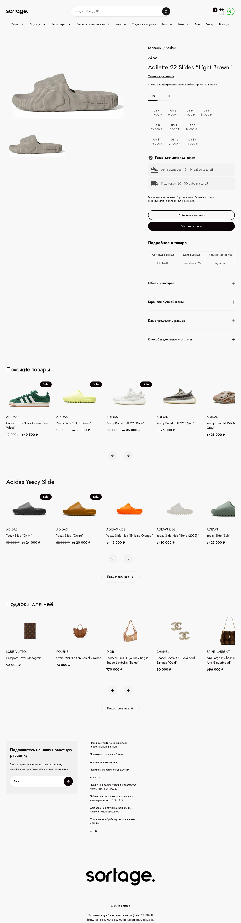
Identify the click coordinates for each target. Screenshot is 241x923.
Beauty (209, 24)
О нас (93, 831)
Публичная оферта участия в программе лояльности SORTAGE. (113, 787)
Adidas (170, 47)
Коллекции (155, 47)
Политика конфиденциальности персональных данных (108, 745)
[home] (19, 11)
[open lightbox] (36, 140)
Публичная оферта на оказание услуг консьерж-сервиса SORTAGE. (111, 798)
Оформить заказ (191, 226)
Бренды (224, 24)
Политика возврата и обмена (106, 754)
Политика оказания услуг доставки (110, 769)
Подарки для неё (29, 603)
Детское (121, 24)
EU (168, 96)
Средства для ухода (144, 24)
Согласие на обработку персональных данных (112, 821)
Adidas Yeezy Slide (30, 481)
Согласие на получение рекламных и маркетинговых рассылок (111, 810)
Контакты (95, 777)
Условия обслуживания (103, 762)
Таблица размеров (161, 76)
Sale (197, 24)
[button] (17, 24)
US (152, 96)
